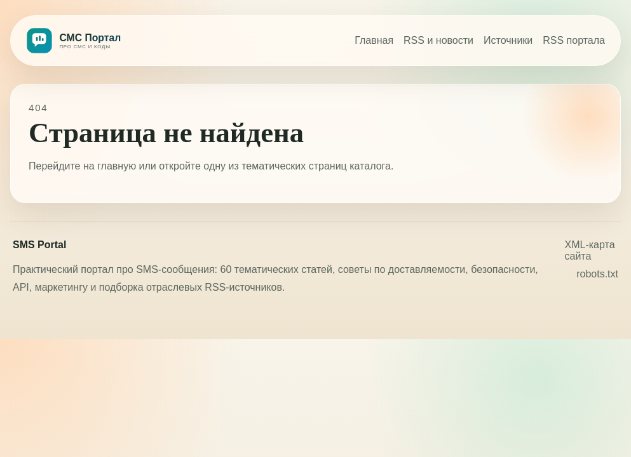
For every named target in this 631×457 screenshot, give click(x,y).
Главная (374, 40)
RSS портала (574, 40)
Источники (508, 40)
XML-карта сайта (590, 250)
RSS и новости (438, 40)
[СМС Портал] (101, 40)
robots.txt (597, 273)
